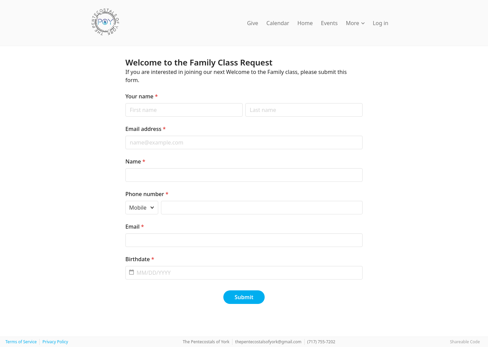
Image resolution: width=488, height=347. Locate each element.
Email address (145, 129)
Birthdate (139, 259)
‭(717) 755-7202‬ (321, 342)
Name (135, 161)
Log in (380, 23)
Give (252, 23)
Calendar (277, 23)
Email (134, 226)
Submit (244, 297)
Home (305, 23)
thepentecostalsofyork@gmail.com (268, 342)
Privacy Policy (55, 342)
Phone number (146, 194)
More (355, 23)
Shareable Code (465, 342)
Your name (141, 96)
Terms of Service (21, 342)
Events (329, 23)
